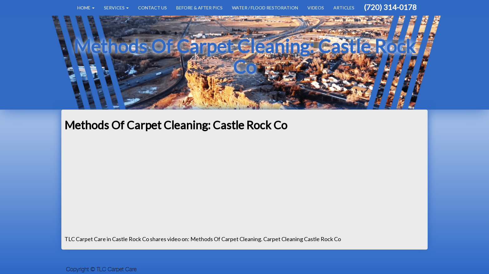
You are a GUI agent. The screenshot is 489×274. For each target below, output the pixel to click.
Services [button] (116, 7)
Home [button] (86, 7)
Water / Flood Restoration (265, 7)
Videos (315, 7)
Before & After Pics (199, 7)
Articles (343, 7)
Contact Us (152, 7)
